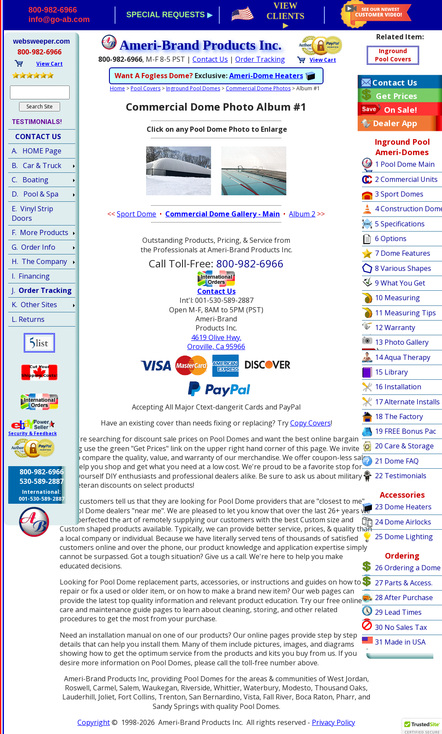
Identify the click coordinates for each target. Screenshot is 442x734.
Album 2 (302, 214)
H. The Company (39, 261)
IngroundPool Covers (393, 55)
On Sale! (400, 109)
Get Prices (396, 96)
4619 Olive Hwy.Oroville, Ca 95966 (216, 342)
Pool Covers (145, 88)
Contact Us (210, 59)
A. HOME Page (36, 151)
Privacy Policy (333, 722)
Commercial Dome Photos (258, 88)
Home (117, 88)
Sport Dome (136, 214)
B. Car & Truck (36, 165)
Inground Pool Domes (193, 88)
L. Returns (28, 319)
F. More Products (40, 232)
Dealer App (395, 123)
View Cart (323, 60)
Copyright (93, 722)
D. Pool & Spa (35, 194)
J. (42, 290)
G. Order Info (33, 247)
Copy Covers (310, 423)
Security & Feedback (32, 433)
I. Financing (31, 276)
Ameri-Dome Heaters (266, 75)
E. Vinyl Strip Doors (32, 213)
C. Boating (30, 179)
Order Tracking (260, 59)
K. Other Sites (34, 304)
